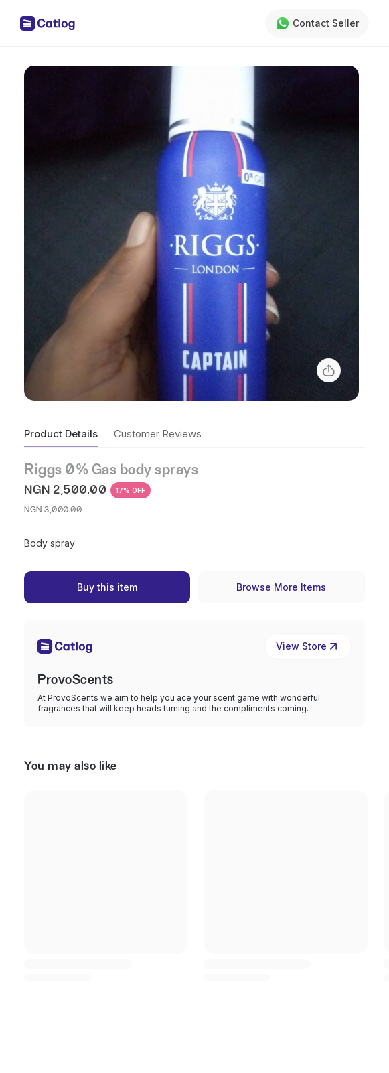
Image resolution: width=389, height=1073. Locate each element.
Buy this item (107, 587)
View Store (308, 646)
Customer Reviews (158, 433)
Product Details (61, 433)
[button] (191, 233)
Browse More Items (281, 587)
